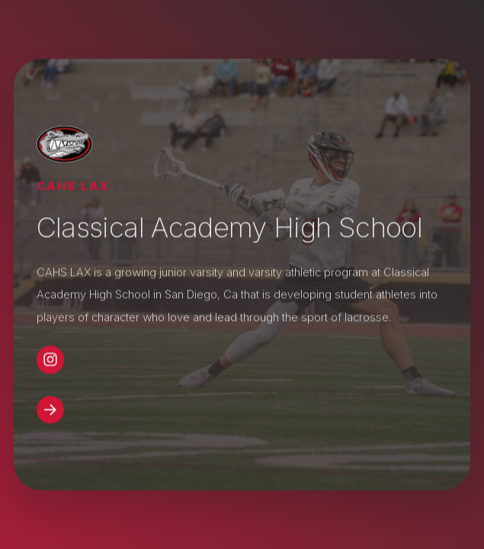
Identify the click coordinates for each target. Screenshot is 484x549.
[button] (51, 360)
